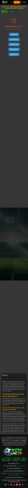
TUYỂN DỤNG (15, 460)
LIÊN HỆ (9, 459)
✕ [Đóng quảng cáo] (26, 487)
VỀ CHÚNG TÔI (8, 458)
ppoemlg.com (14, 49)
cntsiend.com (14, 39)
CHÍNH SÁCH (17, 458)
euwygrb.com (14, 44)
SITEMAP (22, 460)
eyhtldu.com (14, 54)
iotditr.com (14, 34)
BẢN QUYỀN (16, 459)
